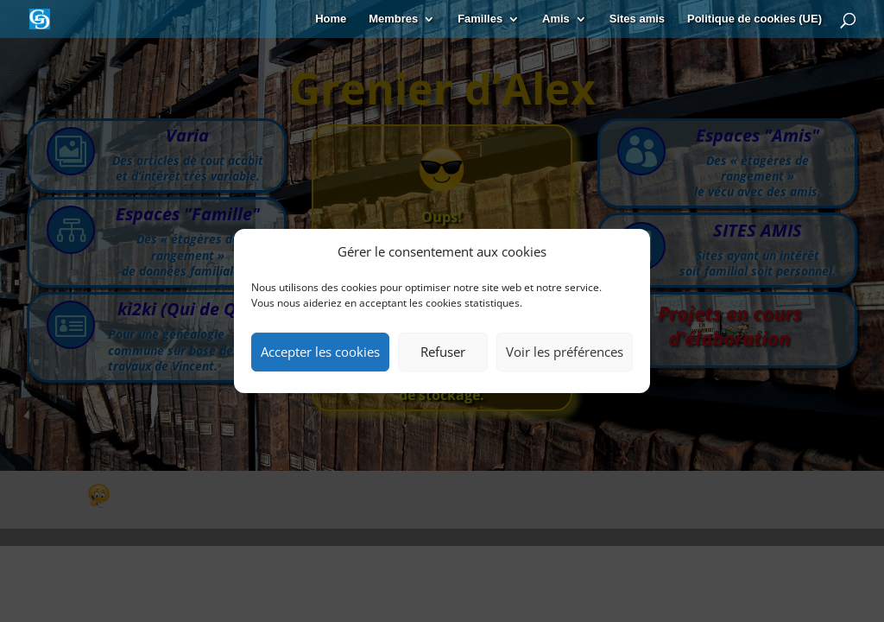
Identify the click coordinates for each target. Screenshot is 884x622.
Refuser (442, 351)
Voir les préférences (564, 351)
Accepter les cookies (320, 351)
